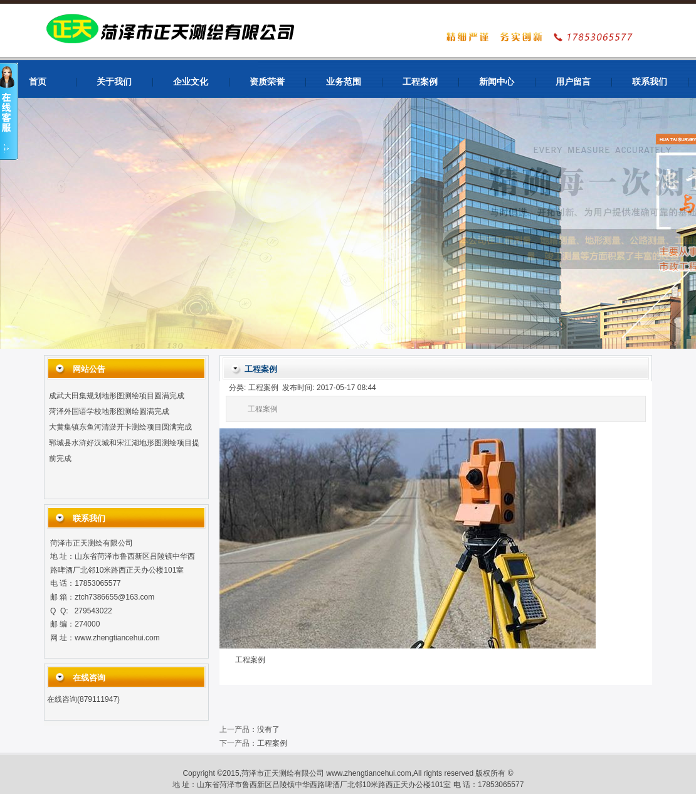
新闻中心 (496, 82)
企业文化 (190, 82)
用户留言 (573, 82)
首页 (37, 82)
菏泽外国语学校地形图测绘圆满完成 (109, 413)
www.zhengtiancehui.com (117, 637)
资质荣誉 (267, 82)
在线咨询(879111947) (83, 699)
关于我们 (114, 82)
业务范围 (343, 82)
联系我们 (649, 82)
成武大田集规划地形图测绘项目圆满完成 (116, 397)
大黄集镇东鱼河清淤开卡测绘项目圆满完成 (120, 429)
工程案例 (420, 82)
